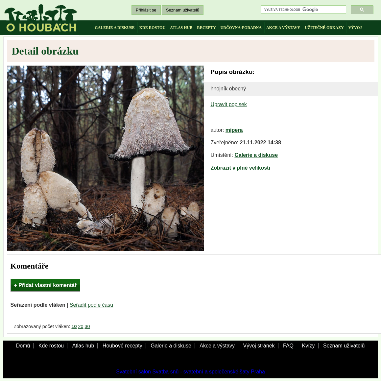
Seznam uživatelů (182, 10)
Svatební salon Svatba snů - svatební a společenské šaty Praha (190, 371)
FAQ (288, 345)
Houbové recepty (122, 345)
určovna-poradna (241, 27)
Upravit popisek (229, 104)
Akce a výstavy (217, 345)
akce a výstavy (283, 27)
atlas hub (181, 27)
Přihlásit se (146, 10)
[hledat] (303, 9)
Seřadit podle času (91, 305)
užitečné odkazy (324, 27)
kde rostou (152, 27)
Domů (23, 345)
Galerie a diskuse (256, 155)
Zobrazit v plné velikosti (240, 168)
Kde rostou (51, 345)
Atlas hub (83, 345)
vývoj (355, 27)
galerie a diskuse (114, 27)
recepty (206, 27)
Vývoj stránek (258, 345)
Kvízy (308, 345)
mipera (234, 130)
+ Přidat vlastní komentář (45, 285)
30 (87, 326)
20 (80, 326)
